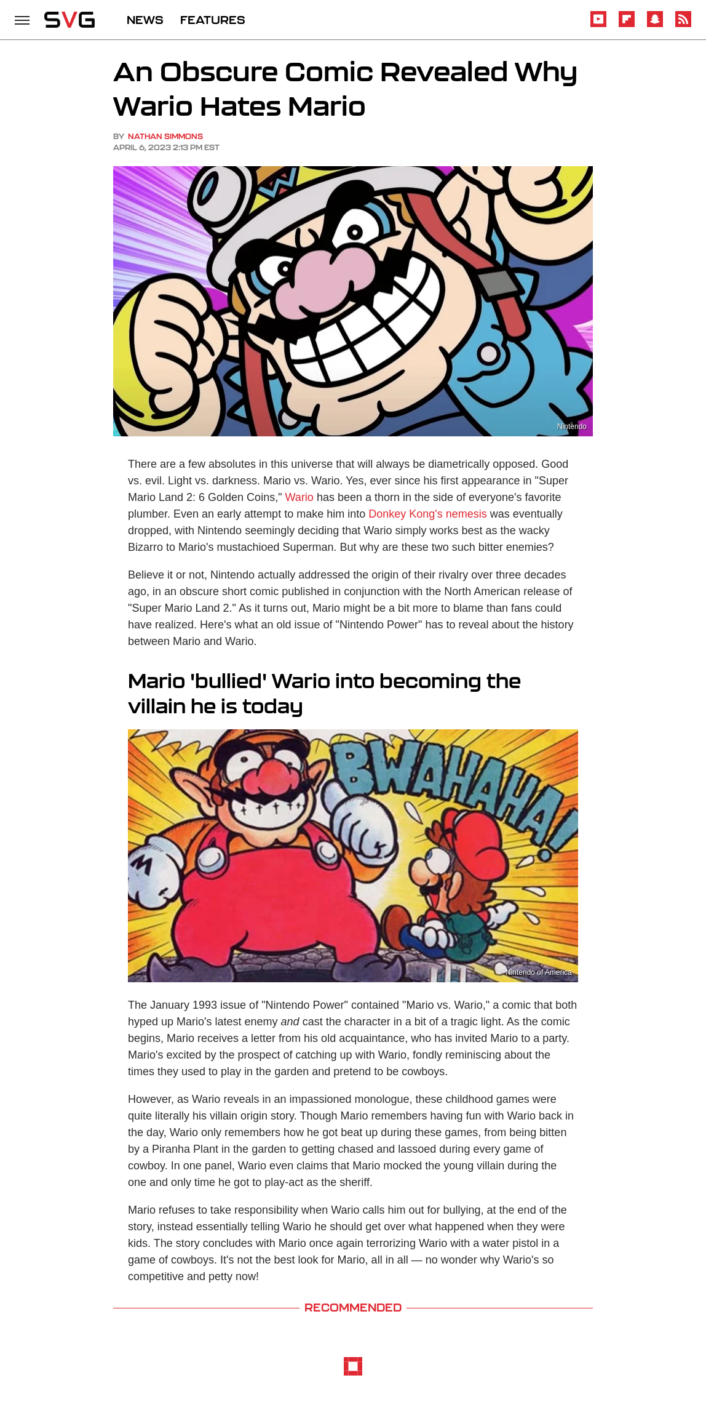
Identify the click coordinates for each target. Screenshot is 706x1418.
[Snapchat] (655, 25)
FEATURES (212, 19)
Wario (299, 497)
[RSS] (683, 25)
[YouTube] (598, 25)
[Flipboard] (627, 25)
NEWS (145, 19)
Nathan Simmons (165, 136)
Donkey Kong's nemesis (427, 514)
